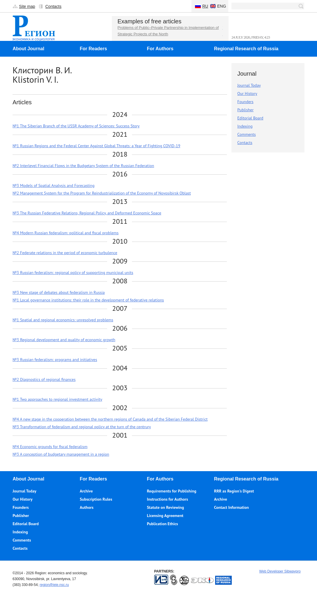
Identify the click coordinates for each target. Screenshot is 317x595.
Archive (86, 491)
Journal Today (249, 85)
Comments (246, 134)
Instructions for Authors (167, 499)
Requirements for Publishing (171, 491)
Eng (221, 6)
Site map (27, 6)
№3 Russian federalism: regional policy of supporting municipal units (73, 272)
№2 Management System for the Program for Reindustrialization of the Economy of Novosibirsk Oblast (102, 193)
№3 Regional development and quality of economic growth (64, 339)
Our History (247, 93)
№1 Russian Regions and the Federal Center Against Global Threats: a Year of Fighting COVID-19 (96, 145)
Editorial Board (250, 118)
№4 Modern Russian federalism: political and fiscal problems (66, 232)
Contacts (53, 6)
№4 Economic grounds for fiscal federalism (50, 446)
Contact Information (231, 507)
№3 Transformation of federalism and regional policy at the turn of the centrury (82, 426)
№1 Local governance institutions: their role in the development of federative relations (88, 300)
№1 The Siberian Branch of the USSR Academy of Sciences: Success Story (76, 126)
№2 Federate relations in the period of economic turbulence (65, 252)
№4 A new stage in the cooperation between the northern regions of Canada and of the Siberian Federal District (110, 419)
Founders (245, 101)
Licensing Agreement (165, 515)
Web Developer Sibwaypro (280, 571)
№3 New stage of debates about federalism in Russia (59, 292)
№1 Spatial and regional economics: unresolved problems (63, 319)
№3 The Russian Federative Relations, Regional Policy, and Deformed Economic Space (87, 213)
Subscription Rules (96, 499)
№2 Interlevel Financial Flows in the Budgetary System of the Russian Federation (83, 165)
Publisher (245, 109)
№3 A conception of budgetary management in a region (61, 454)
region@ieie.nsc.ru (54, 585)
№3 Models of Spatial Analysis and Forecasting (54, 185)
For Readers (93, 48)
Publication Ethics (162, 523)
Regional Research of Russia (246, 48)
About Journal (28, 48)
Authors (86, 507)
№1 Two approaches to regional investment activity (57, 399)
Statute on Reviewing (165, 507)
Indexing (244, 126)
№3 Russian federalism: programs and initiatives (55, 359)
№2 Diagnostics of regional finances (44, 379)
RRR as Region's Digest (234, 491)
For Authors (160, 48)
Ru (205, 6)
